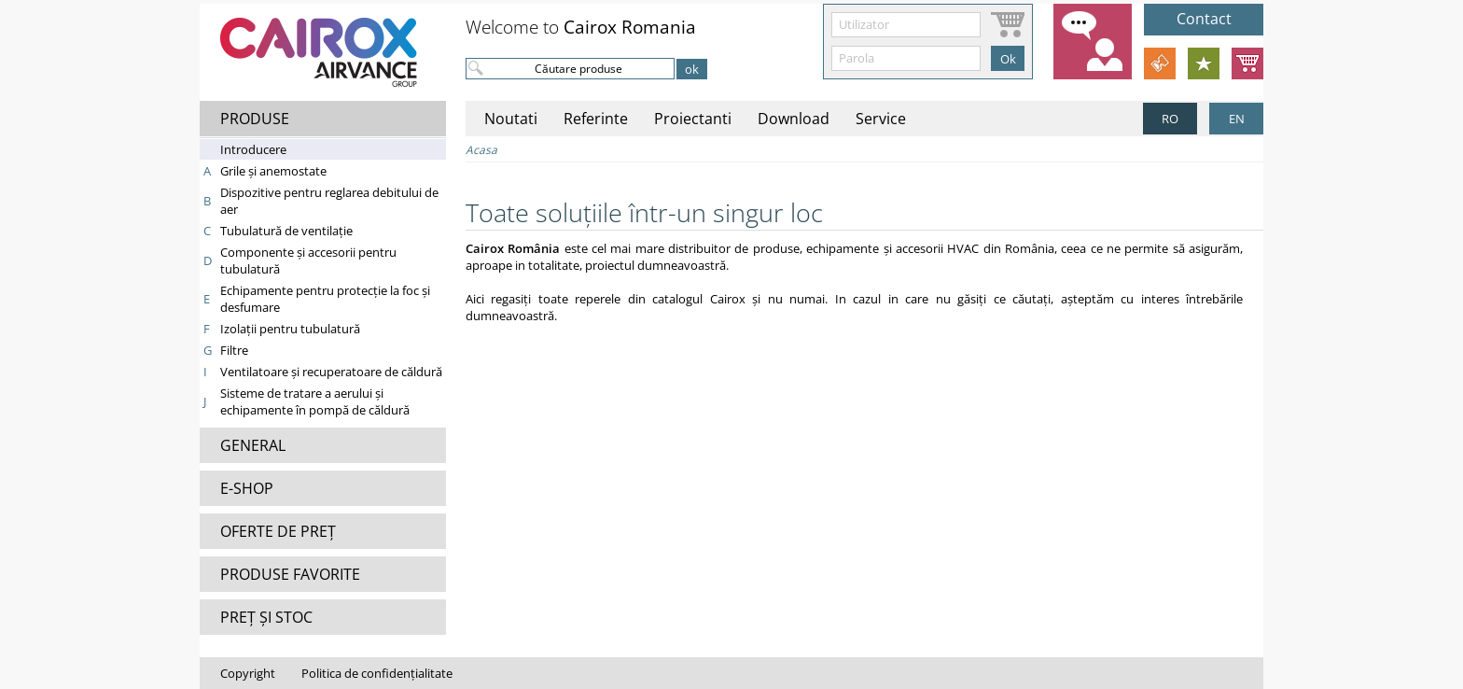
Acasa (481, 150)
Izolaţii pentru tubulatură (290, 328)
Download (793, 118)
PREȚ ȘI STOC (266, 617)
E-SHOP (246, 488)
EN (1237, 118)
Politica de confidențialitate (377, 673)
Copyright (247, 673)
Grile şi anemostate (273, 170)
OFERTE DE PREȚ (278, 531)
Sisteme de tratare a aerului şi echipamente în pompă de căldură (315, 401)
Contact (1204, 18)
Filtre (234, 350)
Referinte (596, 118)
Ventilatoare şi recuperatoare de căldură (331, 371)
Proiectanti (693, 118)
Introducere (253, 149)
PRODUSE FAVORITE (290, 574)
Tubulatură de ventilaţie (286, 230)
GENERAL (253, 445)
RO (1170, 118)
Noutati (510, 118)
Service (881, 118)
